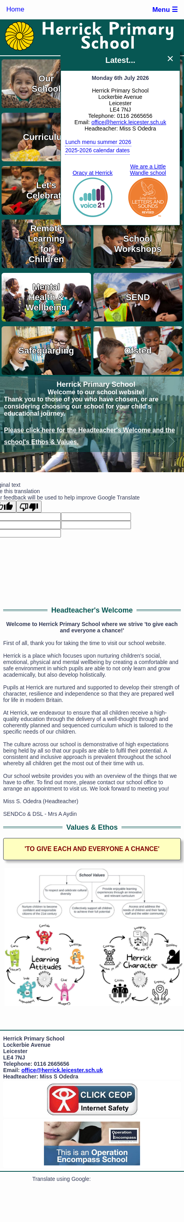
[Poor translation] (29, 507)
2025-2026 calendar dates (97, 150)
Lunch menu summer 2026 (98, 142)
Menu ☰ (165, 9)
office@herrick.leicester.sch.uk (128, 122)
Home (15, 9)
